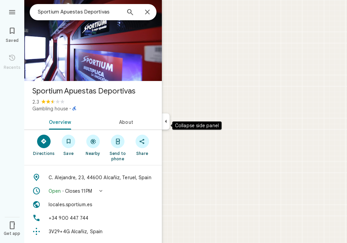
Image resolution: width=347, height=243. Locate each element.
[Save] (68, 144)
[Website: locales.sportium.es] (93, 204)
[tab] (59, 121)
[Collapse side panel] (166, 121)
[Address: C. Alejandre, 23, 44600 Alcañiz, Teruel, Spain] (93, 177)
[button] (93, 191)
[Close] (147, 12)
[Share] (142, 144)
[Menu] (12, 11)
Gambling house (50, 109)
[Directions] (44, 144)
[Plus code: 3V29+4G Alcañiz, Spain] (93, 231)
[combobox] (79, 12)
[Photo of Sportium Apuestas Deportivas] (93, 40)
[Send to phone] (117, 147)
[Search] (130, 13)
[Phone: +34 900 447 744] (93, 218)
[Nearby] (93, 144)
